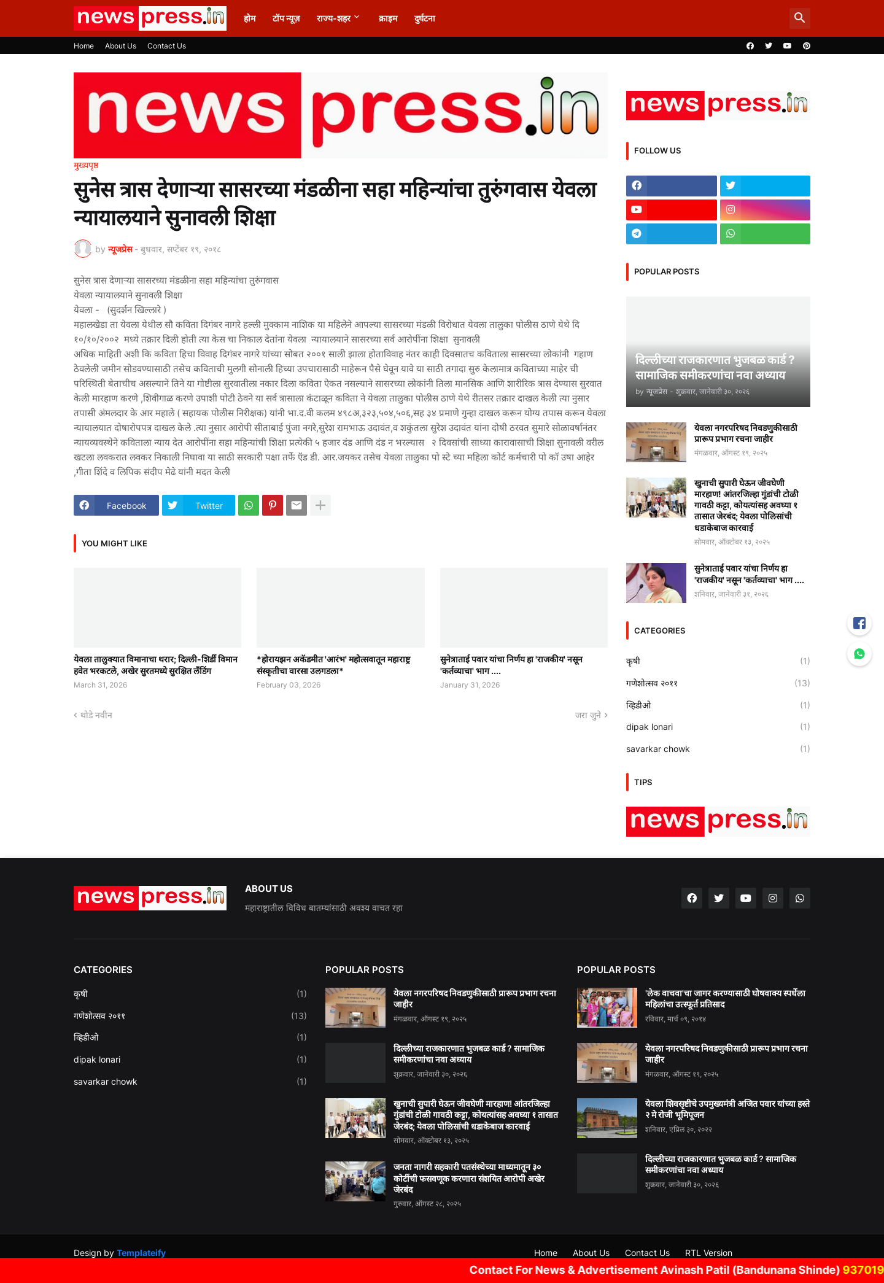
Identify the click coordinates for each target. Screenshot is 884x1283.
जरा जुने (588, 715)
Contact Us (166, 45)
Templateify (141, 1252)
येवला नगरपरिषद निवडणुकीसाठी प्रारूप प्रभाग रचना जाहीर (745, 433)
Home (84, 45)
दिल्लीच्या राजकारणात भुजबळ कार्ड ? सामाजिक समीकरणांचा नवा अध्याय (469, 1053)
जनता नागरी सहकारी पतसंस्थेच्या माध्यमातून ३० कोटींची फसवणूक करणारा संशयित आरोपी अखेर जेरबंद (469, 1177)
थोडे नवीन (96, 715)
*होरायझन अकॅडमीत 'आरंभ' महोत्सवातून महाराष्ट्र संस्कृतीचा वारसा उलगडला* (333, 664)
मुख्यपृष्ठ (86, 165)
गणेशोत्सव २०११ (718, 683)
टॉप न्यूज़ (286, 18)
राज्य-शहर (334, 18)
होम (249, 18)
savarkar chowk (718, 749)
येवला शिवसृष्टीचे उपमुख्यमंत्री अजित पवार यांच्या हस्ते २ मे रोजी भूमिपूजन (727, 1109)
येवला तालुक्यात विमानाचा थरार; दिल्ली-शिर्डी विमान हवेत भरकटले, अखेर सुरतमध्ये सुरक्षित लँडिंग (156, 664)
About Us (120, 45)
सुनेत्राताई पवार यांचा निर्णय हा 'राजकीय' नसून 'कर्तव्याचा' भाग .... (511, 664)
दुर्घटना (424, 18)
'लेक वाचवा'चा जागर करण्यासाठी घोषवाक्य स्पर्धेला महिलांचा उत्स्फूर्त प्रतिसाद (725, 998)
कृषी (718, 661)
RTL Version (708, 1252)
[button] (799, 18)
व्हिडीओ (718, 705)
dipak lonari (718, 727)
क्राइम (388, 18)
